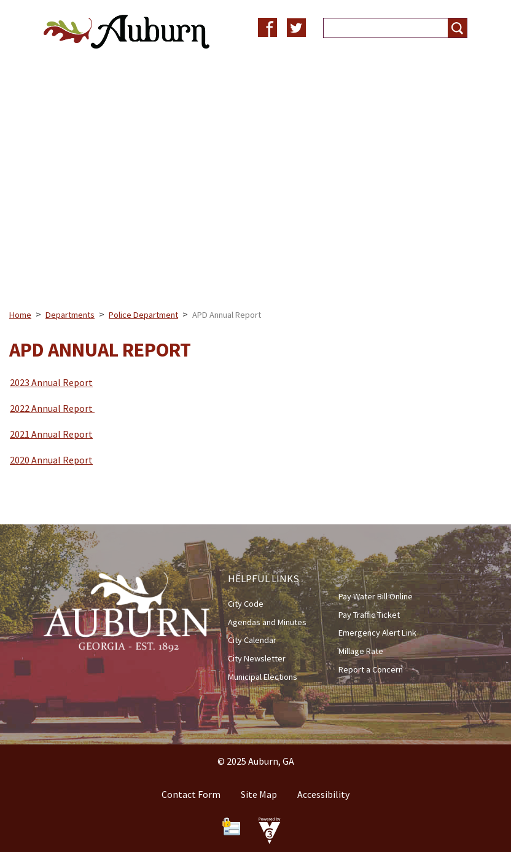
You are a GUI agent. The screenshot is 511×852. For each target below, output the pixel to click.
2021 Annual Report (51, 434)
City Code (245, 603)
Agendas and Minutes (267, 622)
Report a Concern (370, 669)
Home (20, 314)
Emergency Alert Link (377, 632)
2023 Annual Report (51, 382)
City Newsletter (257, 658)
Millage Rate (360, 651)
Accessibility (323, 794)
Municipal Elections (262, 676)
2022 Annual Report (52, 408)
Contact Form (191, 794)
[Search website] (381, 27)
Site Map (259, 794)
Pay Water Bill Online (375, 596)
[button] (457, 27)
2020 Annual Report (51, 460)
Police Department (143, 314)
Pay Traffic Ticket (369, 614)
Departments (70, 314)
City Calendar (252, 639)
